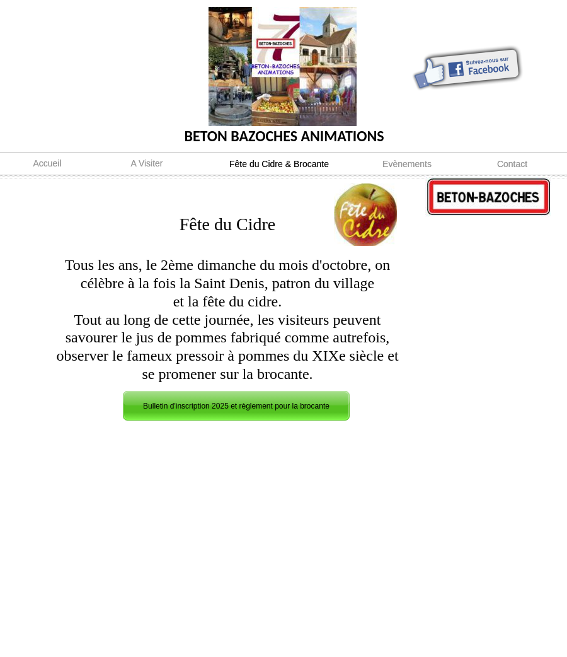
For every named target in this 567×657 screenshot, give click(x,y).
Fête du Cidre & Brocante (279, 164)
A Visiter (146, 163)
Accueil (47, 163)
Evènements (407, 164)
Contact (512, 164)
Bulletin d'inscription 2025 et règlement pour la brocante (236, 406)
